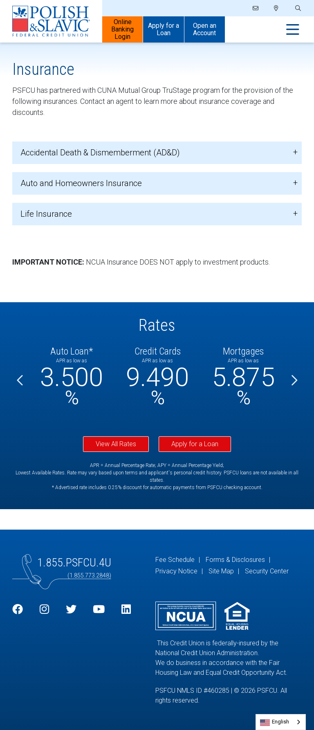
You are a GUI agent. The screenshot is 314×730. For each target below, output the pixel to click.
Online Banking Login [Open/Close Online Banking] (122, 29)
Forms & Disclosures (235, 560)
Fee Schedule (175, 560)
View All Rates (116, 444)
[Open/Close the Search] (297, 8)
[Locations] (276, 8)
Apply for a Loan (194, 444)
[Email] (256, 8)
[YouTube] (99, 610)
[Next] (293, 380)
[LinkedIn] (126, 610)
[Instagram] (44, 610)
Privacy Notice (176, 571)
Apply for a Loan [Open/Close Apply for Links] (163, 29)
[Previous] (20, 380)
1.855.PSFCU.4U (74, 562)
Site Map (221, 571)
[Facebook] (17, 610)
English (280, 722)
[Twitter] (71, 610)
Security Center (267, 571)
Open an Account (204, 29)
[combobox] (281, 722)
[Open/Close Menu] (293, 29)
